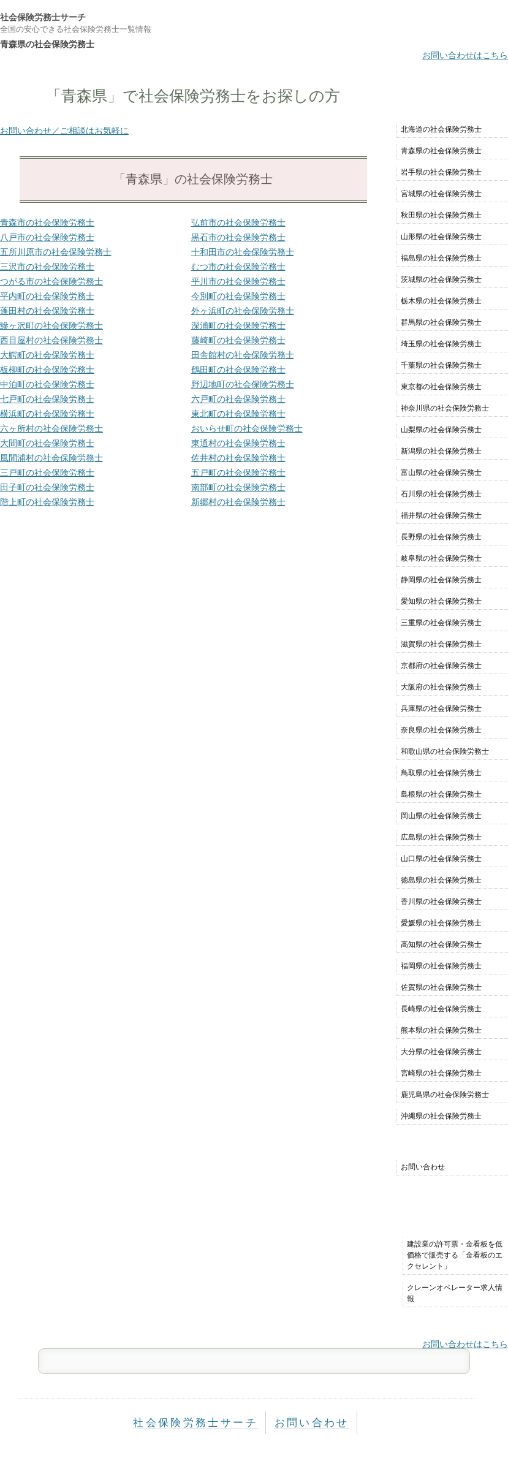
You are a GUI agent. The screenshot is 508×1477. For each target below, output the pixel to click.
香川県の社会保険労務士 (441, 901)
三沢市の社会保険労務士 (47, 266)
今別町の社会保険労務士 (238, 296)
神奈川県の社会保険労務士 (445, 408)
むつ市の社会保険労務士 (238, 266)
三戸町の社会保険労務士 (47, 472)
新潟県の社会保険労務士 (441, 451)
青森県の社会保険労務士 (441, 150)
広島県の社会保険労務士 (441, 837)
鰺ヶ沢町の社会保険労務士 (51, 325)
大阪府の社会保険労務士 (441, 687)
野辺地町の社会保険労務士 (242, 384)
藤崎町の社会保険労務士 (238, 340)
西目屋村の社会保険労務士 (51, 340)
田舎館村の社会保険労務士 (242, 355)
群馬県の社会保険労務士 (441, 322)
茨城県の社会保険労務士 (441, 279)
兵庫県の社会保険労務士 (441, 708)
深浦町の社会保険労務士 (238, 325)
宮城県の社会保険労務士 (441, 193)
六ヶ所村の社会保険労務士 (51, 428)
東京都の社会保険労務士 (441, 386)
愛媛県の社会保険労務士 (441, 923)
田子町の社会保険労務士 (47, 487)
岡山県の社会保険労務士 (441, 815)
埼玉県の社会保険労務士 (441, 344)
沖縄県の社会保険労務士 (441, 1116)
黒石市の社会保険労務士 (238, 237)
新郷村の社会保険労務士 (238, 502)
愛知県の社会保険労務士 (441, 601)
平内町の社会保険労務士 (47, 296)
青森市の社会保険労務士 (47, 222)
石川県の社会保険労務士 (441, 494)
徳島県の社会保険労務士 (441, 880)
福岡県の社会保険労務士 (441, 966)
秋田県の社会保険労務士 (441, 215)
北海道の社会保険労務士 (441, 129)
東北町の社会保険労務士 (238, 414)
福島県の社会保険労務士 (441, 258)
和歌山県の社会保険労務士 (445, 751)
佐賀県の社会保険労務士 (441, 987)
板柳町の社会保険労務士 (47, 369)
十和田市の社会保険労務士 (242, 252)
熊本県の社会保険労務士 (441, 1030)
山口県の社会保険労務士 (441, 858)
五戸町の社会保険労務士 (238, 472)
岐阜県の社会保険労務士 (441, 558)
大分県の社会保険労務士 (441, 1051)
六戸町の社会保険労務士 (238, 399)
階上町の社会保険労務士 (47, 502)
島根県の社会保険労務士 (441, 794)
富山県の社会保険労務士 (441, 472)
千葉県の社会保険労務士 (441, 365)
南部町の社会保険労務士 (238, 487)
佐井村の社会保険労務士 (238, 458)
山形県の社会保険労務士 (441, 236)
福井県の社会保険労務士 (441, 515)
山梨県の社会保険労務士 (441, 429)
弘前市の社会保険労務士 (238, 222)
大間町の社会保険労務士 (47, 443)
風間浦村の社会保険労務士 (51, 458)
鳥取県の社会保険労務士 (441, 773)
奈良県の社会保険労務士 (441, 730)
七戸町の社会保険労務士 (47, 399)
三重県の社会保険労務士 (441, 622)
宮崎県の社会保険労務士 (441, 1073)
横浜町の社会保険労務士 (47, 414)
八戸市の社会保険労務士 (47, 237)
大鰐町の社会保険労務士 (47, 355)
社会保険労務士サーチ (43, 17)
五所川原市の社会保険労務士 (56, 252)
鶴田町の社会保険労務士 (238, 369)
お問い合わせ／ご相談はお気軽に (64, 130)
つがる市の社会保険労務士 (51, 281)
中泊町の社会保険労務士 (47, 384)
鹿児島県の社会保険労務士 (445, 1094)
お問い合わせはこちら (465, 55)
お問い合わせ (423, 1167)
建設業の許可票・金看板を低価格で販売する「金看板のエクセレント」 (454, 1255)
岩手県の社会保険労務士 (441, 172)
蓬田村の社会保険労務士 (47, 311)
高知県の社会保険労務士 (441, 944)
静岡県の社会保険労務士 (441, 579)
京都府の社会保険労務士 (441, 665)
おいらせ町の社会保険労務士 (247, 428)
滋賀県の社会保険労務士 (441, 644)
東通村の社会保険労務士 (238, 443)
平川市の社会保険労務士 (238, 281)
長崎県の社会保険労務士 (441, 1008)
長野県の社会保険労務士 (441, 537)
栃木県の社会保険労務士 (441, 301)
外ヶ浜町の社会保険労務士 (242, 311)
